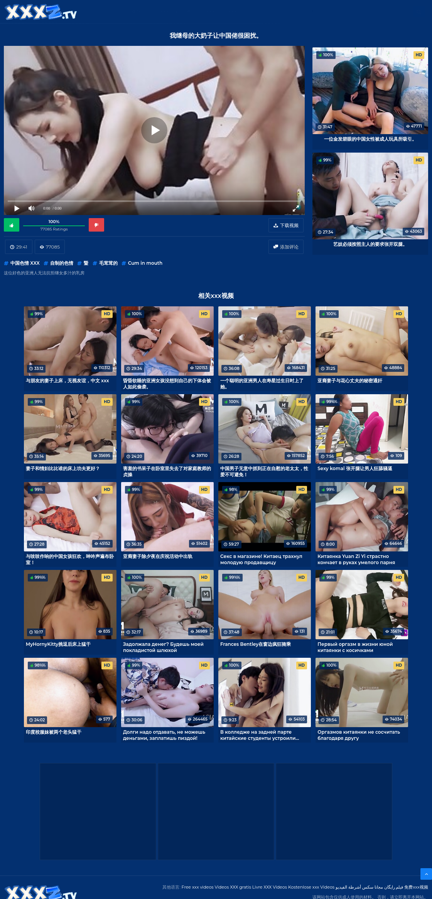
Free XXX (203, 11)
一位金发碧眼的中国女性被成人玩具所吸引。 (370, 139)
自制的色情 (61, 263)
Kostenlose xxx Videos (311, 887)
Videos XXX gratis (233, 887)
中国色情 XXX (25, 263)
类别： (139, 11)
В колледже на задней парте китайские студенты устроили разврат (257, 735)
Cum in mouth (145, 263)
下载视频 (289, 225)
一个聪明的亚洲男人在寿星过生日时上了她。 (262, 383)
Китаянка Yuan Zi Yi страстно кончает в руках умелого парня (356, 559)
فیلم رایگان (393, 887)
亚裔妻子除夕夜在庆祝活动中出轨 (157, 556)
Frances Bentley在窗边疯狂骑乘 (255, 644)
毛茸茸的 (108, 263)
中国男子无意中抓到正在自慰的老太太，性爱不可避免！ (264, 471)
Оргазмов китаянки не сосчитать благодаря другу (358, 735)
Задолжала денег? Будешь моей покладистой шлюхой (163, 647)
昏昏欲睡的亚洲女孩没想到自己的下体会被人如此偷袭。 (167, 383)
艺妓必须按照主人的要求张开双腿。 (370, 244)
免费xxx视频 (416, 887)
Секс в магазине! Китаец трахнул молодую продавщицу (261, 559)
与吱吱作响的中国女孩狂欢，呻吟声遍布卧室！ (70, 559)
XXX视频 (169, 11)
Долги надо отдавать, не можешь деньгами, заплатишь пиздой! (164, 735)
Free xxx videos (198, 887)
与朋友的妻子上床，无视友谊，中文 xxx (67, 380)
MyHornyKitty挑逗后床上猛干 (58, 644)
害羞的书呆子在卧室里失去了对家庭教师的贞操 (167, 471)
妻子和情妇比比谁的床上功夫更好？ (63, 468)
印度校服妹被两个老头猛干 (53, 732)
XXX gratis (242, 11)
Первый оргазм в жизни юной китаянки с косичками (355, 647)
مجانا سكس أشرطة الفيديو (359, 887)
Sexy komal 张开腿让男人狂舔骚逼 (354, 468)
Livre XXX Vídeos (269, 887)
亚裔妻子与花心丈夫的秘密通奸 (349, 380)
